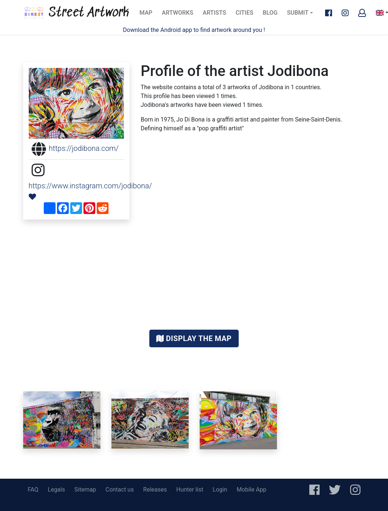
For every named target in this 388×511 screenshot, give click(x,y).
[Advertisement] (194, 274)
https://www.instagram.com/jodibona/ (90, 185)
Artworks (177, 15)
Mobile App (251, 489)
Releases (155, 489)
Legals (56, 489)
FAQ (33, 489)
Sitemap (85, 489)
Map (148, 15)
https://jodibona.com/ (84, 148)
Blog (272, 15)
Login (220, 489)
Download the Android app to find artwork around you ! (194, 29)
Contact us (120, 489)
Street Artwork (76, 13)
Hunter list (189, 489)
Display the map (193, 338)
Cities (246, 15)
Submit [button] (298, 12)
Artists (216, 15)
